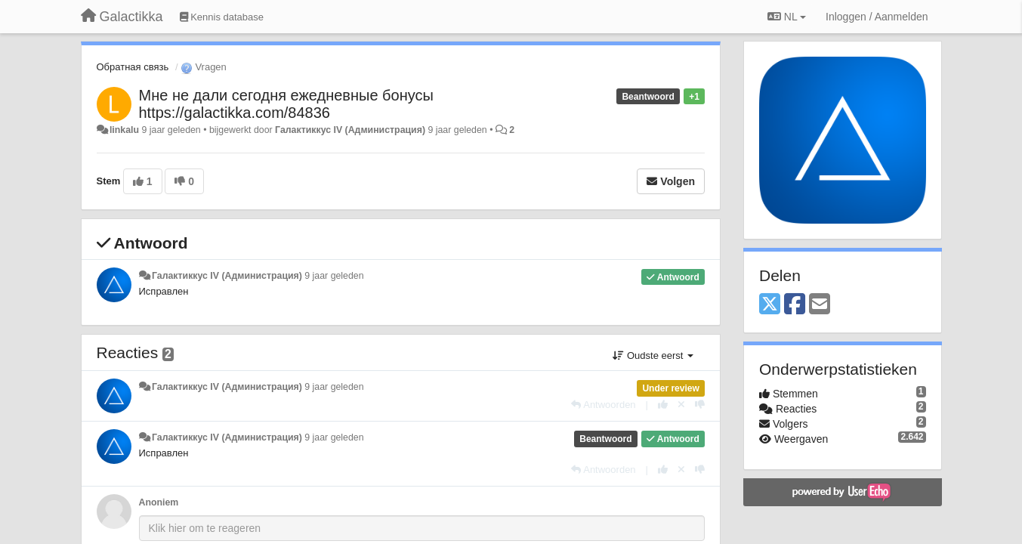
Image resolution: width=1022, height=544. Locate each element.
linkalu (124, 130)
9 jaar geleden (333, 275)
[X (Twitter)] (769, 305)
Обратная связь (133, 67)
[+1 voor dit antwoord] (663, 404)
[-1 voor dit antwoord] (700, 404)
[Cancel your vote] (681, 404)
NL (786, 17)
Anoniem (159, 502)
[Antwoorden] (603, 404)
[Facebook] (794, 305)
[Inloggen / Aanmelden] (877, 16)
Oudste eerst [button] (653, 355)
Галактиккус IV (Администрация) (350, 130)
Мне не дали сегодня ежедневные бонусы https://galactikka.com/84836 (286, 104)
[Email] (819, 305)
